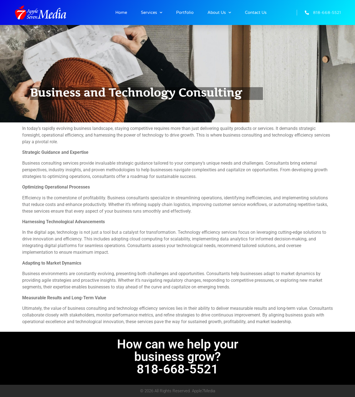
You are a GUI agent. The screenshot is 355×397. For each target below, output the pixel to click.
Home (121, 12)
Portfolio (185, 12)
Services (151, 12)
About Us (219, 12)
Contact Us (256, 12)
